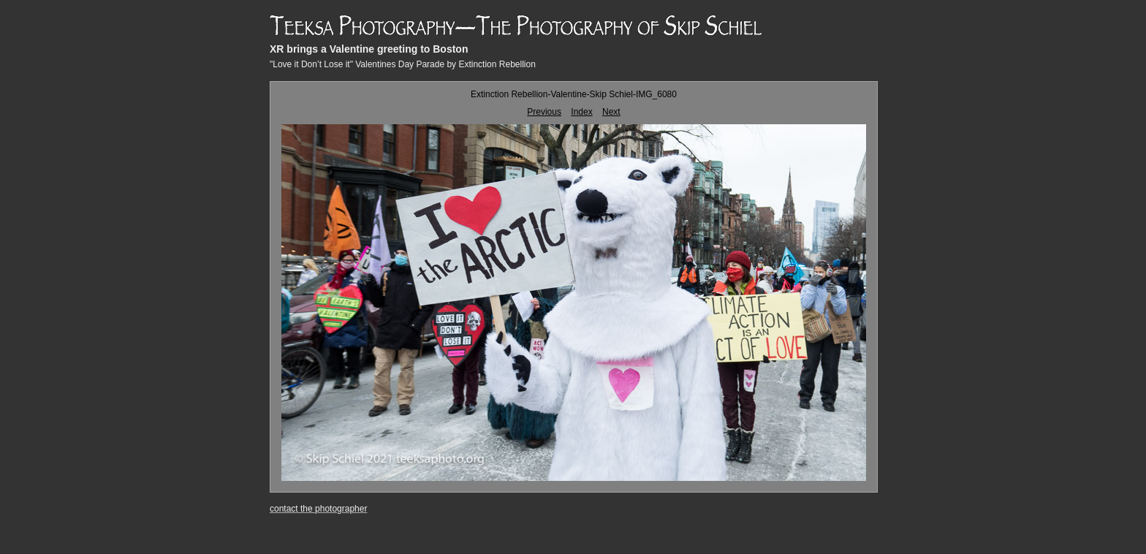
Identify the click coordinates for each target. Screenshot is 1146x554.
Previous (544, 112)
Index (581, 112)
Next (611, 112)
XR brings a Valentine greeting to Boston (369, 49)
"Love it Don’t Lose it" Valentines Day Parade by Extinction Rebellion (403, 64)
